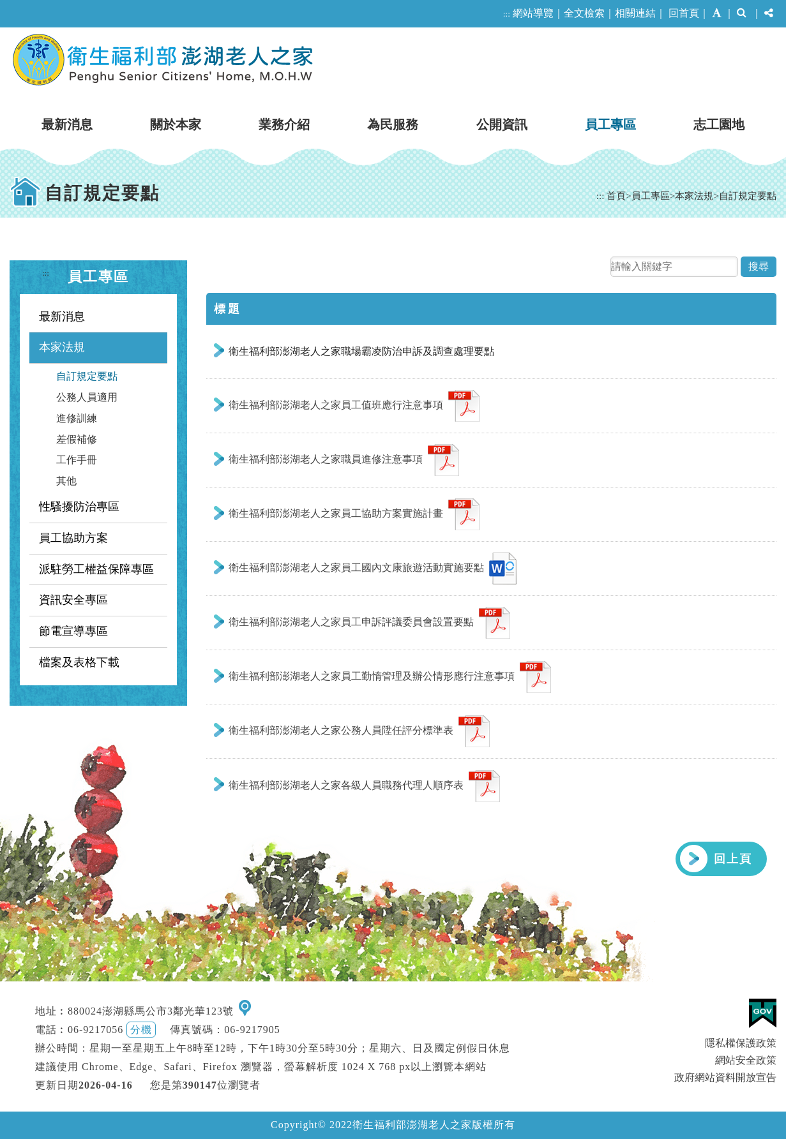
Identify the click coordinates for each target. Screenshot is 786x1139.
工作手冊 (76, 459)
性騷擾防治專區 (79, 506)
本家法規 (694, 195)
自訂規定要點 (747, 195)
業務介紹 (284, 124)
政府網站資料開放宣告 (725, 1077)
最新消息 (67, 124)
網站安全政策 (745, 1060)
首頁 (616, 195)
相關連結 (635, 13)
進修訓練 (76, 418)
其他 (66, 480)
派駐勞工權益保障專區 (96, 569)
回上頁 (733, 858)
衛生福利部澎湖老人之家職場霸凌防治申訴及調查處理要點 (361, 351)
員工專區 (610, 124)
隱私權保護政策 (740, 1043)
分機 (141, 1029)
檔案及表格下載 (79, 662)
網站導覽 (533, 13)
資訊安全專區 (73, 599)
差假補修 (76, 439)
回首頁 (684, 13)
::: (506, 14)
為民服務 (392, 124)
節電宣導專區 (73, 631)
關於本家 (175, 124)
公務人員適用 (86, 397)
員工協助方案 (73, 538)
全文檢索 (584, 13)
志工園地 (718, 124)
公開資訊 (501, 124)
